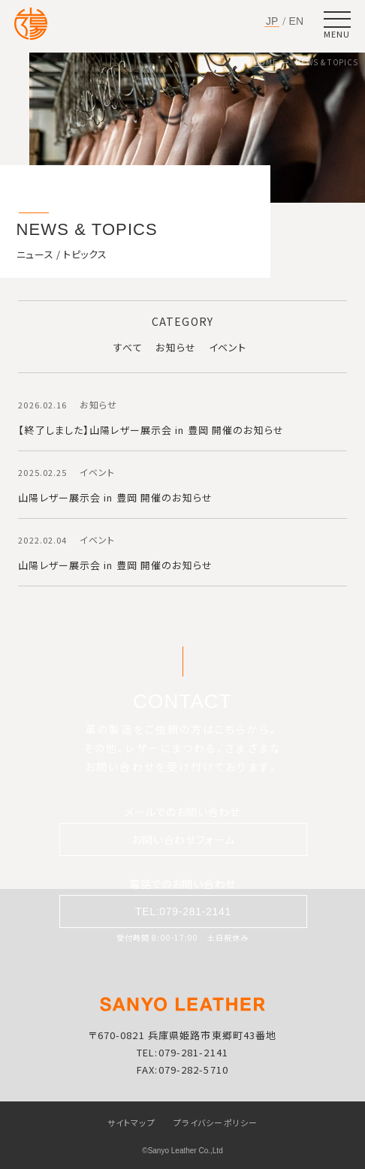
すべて (128, 347)
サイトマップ (131, 1122)
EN (296, 21)
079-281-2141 (193, 1052)
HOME (266, 62)
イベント (227, 347)
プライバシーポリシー (215, 1122)
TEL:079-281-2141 (183, 911)
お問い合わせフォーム (182, 839)
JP (272, 21)
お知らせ (175, 347)
